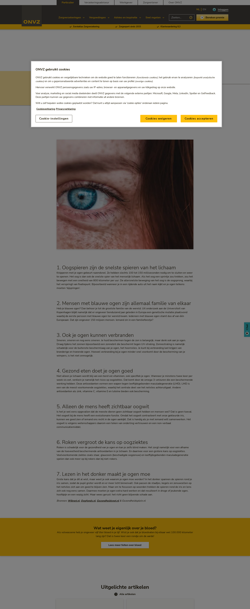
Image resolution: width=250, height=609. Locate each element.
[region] (126, 94)
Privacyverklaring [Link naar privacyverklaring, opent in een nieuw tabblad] (66, 109)
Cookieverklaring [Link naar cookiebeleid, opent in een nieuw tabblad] (45, 109)
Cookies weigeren (159, 118)
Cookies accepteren (199, 118)
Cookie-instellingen (53, 118)
